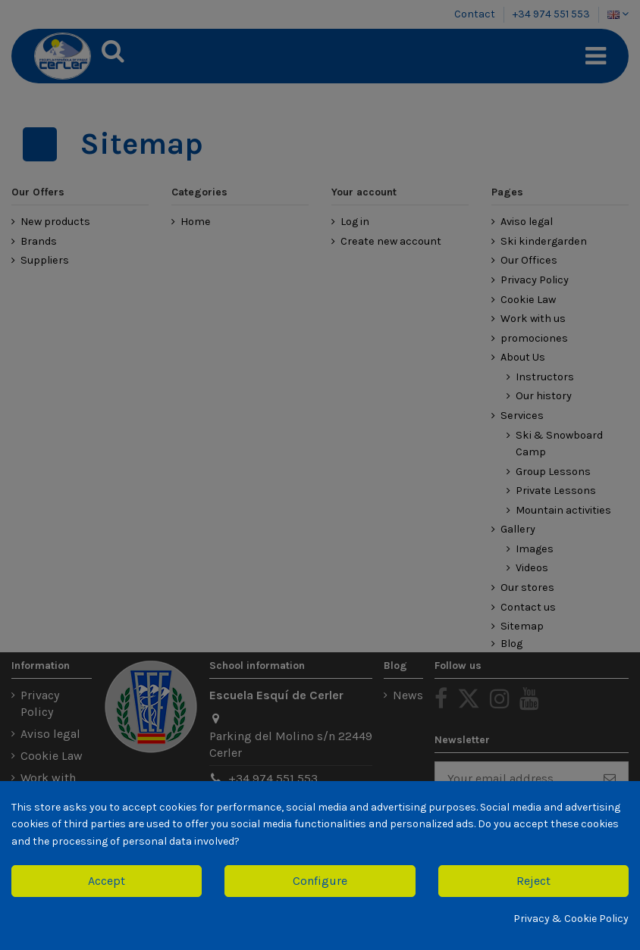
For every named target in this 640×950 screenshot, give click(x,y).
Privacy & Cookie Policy (571, 918)
